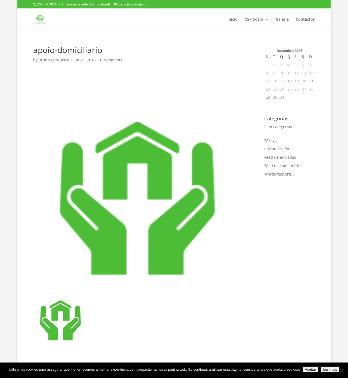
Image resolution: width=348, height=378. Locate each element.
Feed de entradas (280, 157)
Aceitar (310, 369)
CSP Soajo (254, 19)
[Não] (341, 370)
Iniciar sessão (276, 148)
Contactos (305, 19)
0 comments (111, 60)
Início (233, 19)
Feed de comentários (283, 165)
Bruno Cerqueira (54, 60)
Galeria (282, 19)
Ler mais (330, 369)
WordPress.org (277, 174)
